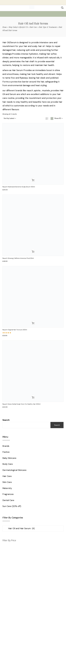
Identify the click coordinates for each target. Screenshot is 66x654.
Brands (5, 446)
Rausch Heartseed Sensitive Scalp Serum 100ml (18, 187)
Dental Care (8, 500)
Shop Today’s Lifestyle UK (18, 27)
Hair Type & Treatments (48, 27)
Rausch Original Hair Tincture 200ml (14, 330)
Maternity (7, 488)
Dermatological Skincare (14, 470)
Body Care (7, 464)
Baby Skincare (9, 458)
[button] (33, 180)
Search (6, 420)
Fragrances (8, 494)
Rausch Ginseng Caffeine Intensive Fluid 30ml (18, 258)
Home (4, 27)
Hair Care (33, 27)
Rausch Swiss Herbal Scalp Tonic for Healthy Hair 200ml (21, 404)
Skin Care (7, 482)
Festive (5, 452)
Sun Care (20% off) (11, 506)
